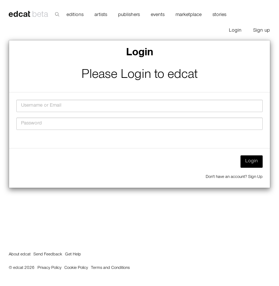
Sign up (261, 30)
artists (100, 15)
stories (219, 15)
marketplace (188, 15)
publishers (129, 15)
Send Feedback (47, 255)
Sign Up (255, 177)
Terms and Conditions (110, 268)
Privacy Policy (49, 268)
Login (235, 30)
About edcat (20, 255)
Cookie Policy (76, 268)
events (158, 15)
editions (75, 15)
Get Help (73, 255)
